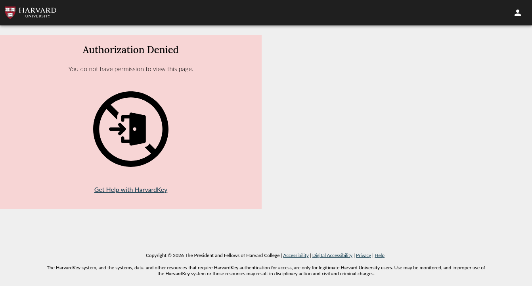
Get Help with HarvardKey (131, 189)
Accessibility (295, 255)
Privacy (363, 255)
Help (380, 255)
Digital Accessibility (332, 255)
